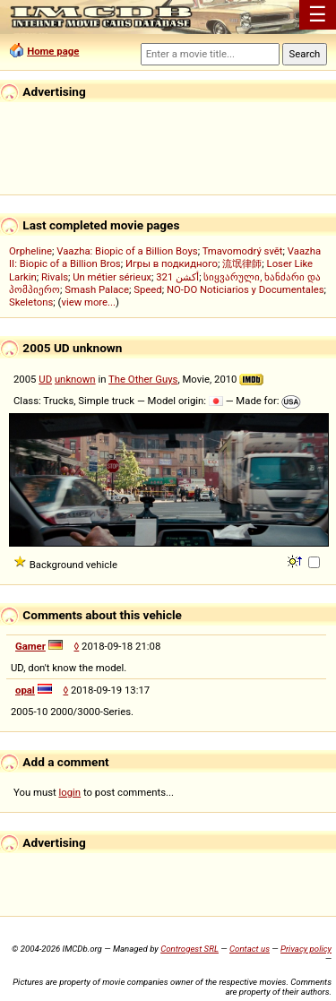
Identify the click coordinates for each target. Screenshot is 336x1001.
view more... (88, 302)
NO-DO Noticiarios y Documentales (245, 289)
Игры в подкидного (171, 263)
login (70, 792)
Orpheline (30, 251)
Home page (53, 51)
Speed (148, 289)
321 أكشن (177, 277)
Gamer (30, 646)
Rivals (54, 277)
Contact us (249, 949)
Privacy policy (306, 949)
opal (25, 690)
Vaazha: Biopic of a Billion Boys (126, 251)
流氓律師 (242, 263)
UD (45, 379)
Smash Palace (97, 289)
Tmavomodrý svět (242, 251)
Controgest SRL (189, 949)
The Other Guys (142, 379)
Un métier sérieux (112, 277)
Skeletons (31, 302)
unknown (75, 379)
